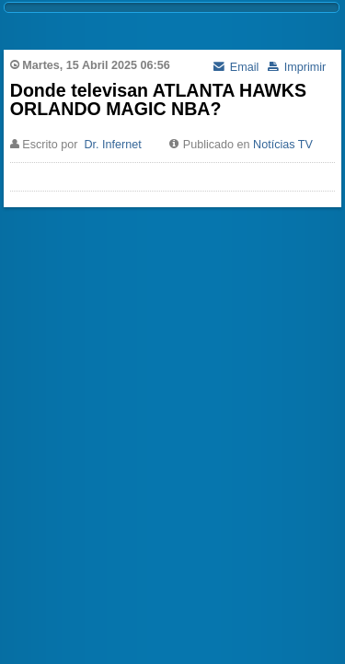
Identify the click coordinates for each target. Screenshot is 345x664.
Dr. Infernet (112, 144)
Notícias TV (283, 144)
